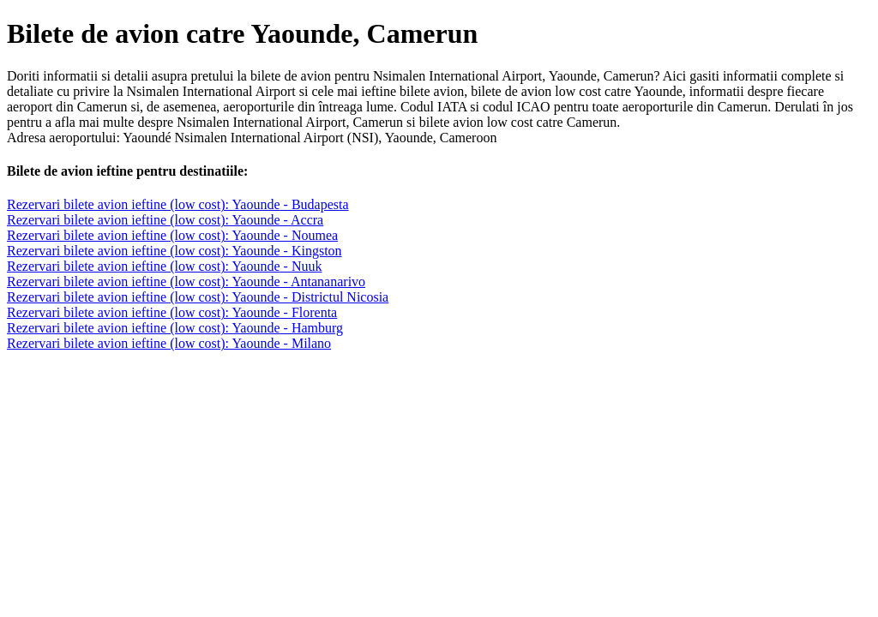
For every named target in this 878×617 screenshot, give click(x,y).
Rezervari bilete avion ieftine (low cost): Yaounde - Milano (169, 343)
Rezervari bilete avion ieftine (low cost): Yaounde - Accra (165, 220)
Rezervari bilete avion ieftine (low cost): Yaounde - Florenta (172, 312)
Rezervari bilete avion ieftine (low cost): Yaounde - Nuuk (164, 266)
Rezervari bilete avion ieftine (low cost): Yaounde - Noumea (172, 235)
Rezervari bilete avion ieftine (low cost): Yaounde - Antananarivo (186, 281)
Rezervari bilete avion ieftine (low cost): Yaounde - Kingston (174, 250)
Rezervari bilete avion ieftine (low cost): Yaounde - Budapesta (178, 204)
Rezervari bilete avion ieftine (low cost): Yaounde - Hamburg (175, 327)
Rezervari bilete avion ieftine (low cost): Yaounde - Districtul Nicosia (197, 297)
